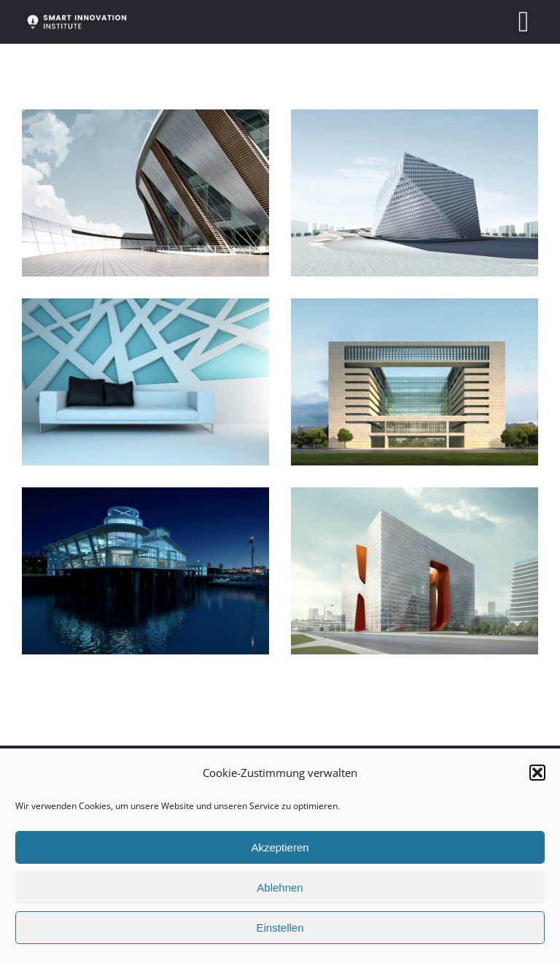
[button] (537, 772)
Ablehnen (280, 887)
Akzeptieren (279, 847)
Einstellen (279, 927)
